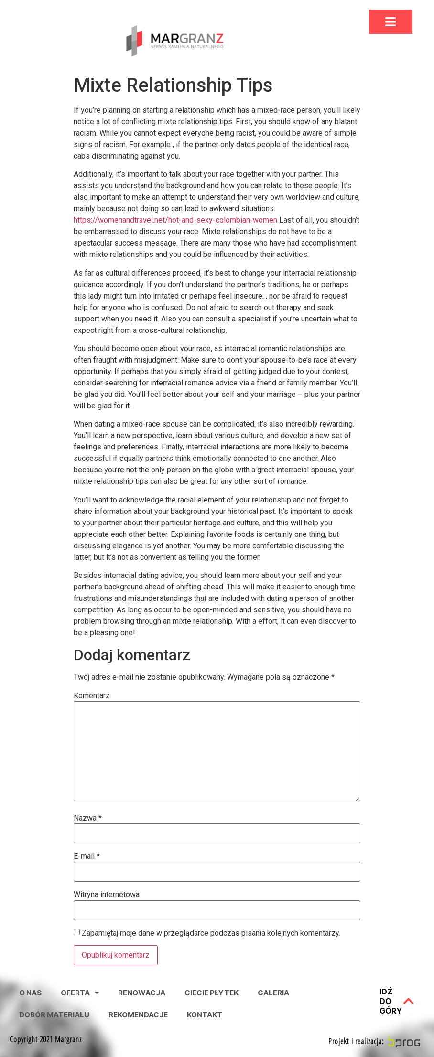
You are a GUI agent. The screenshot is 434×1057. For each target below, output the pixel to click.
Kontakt (204, 1014)
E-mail (87, 856)
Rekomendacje (138, 1014)
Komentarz (92, 696)
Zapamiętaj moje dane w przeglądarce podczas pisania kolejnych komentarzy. (211, 933)
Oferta (80, 992)
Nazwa (88, 818)
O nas (30, 992)
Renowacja (141, 992)
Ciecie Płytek (211, 992)
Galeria (273, 992)
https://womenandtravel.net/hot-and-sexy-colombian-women (175, 219)
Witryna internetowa (107, 894)
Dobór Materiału (54, 1014)
